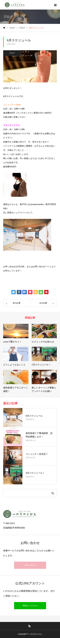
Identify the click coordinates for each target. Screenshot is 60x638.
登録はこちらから (30, 605)
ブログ (12, 53)
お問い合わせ (30, 565)
